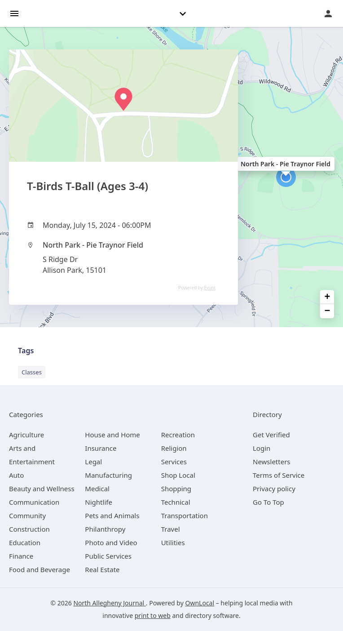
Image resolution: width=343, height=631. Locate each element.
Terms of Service (278, 475)
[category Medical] (97, 488)
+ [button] (327, 297)
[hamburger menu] (14, 13)
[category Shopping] (176, 488)
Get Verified (271, 434)
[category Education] (24, 542)
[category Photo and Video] (111, 542)
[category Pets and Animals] (112, 515)
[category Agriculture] (26, 434)
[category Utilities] (173, 542)
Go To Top (268, 502)
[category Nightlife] (98, 502)
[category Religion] (174, 448)
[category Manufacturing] (108, 475)
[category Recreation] (178, 434)
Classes (32, 372)
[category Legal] (93, 461)
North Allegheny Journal (109, 603)
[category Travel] (170, 528)
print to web (153, 615)
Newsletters (271, 461)
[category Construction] (29, 528)
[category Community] (27, 515)
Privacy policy (274, 488)
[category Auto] (16, 475)
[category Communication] (34, 502)
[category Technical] (175, 502)
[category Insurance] (100, 448)
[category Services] (174, 461)
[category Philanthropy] (105, 528)
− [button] (327, 311)
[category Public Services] (108, 555)
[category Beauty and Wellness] (42, 488)
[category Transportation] (184, 515)
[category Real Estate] (102, 569)
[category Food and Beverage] (39, 569)
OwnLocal (199, 603)
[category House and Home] (112, 434)
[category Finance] (21, 555)
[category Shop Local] (178, 475)
